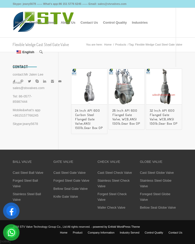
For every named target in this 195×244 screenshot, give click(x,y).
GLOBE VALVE (151, 162)
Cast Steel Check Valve (115, 173)
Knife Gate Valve (65, 196)
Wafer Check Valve (111, 207)
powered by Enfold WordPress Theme (116, 226)
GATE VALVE (63, 162)
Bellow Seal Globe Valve (158, 207)
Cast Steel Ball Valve (28, 173)
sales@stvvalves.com (28, 88)
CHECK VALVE (109, 162)
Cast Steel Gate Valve (69, 173)
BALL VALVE (22, 162)
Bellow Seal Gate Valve (70, 189)
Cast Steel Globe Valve (157, 173)
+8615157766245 (26, 115)
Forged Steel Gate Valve (71, 180)
